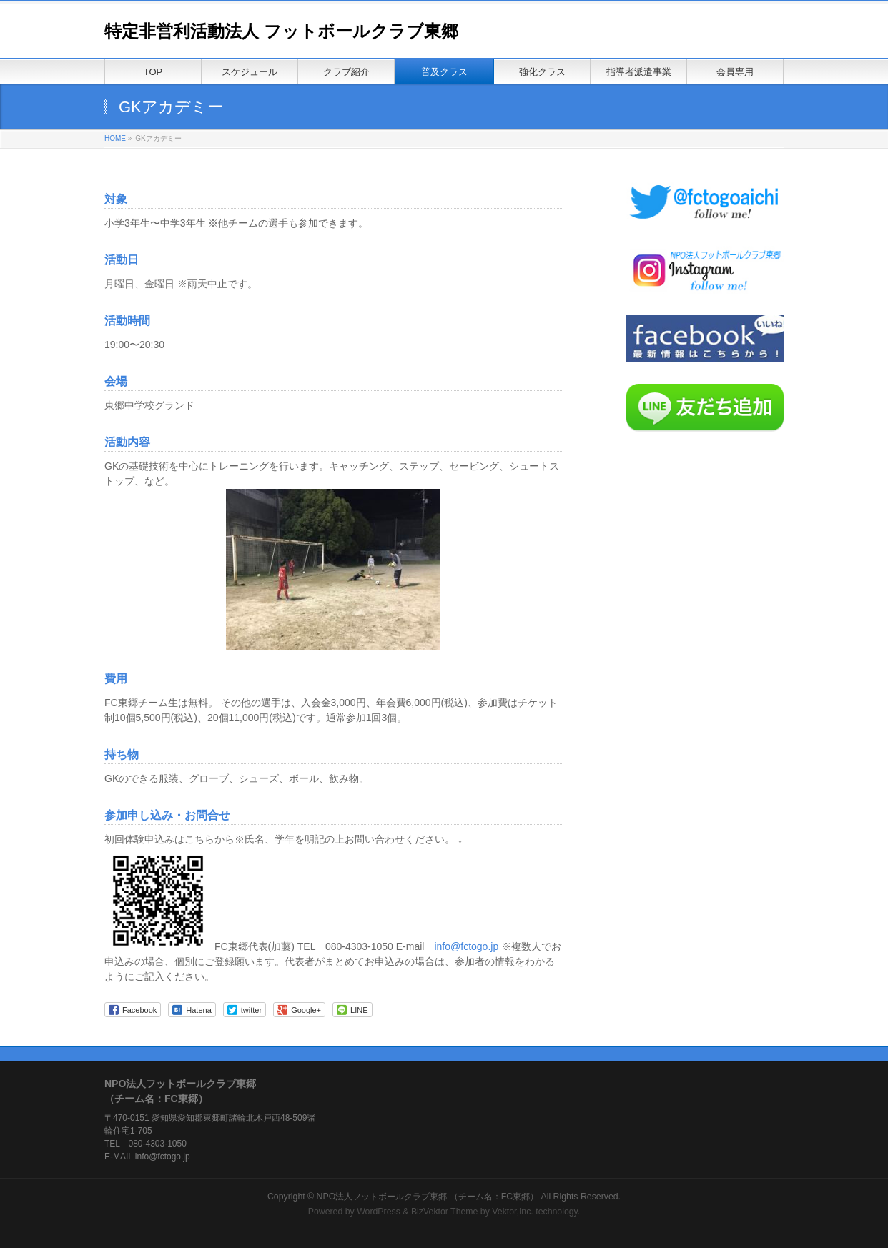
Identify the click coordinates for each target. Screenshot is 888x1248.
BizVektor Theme (444, 1212)
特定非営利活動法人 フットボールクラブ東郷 (281, 31)
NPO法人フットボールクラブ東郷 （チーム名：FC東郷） (428, 1197)
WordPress (378, 1212)
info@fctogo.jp (466, 946)
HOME (115, 138)
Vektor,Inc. (512, 1212)
